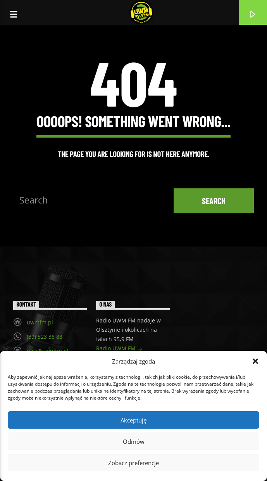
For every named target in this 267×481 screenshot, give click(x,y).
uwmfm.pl (40, 322)
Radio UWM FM (119, 349)
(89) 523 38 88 (44, 336)
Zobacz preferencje (133, 463)
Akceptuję (133, 420)
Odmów (134, 441)
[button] (255, 361)
